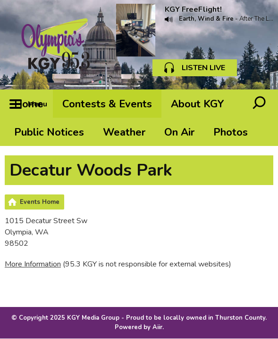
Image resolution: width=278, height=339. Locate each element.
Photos (230, 132)
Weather (124, 132)
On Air (179, 132)
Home (28, 104)
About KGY (197, 104)
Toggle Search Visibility (259, 103)
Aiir (157, 327)
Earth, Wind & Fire (206, 19)
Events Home (39, 202)
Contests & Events (107, 104)
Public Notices (49, 132)
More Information (33, 264)
